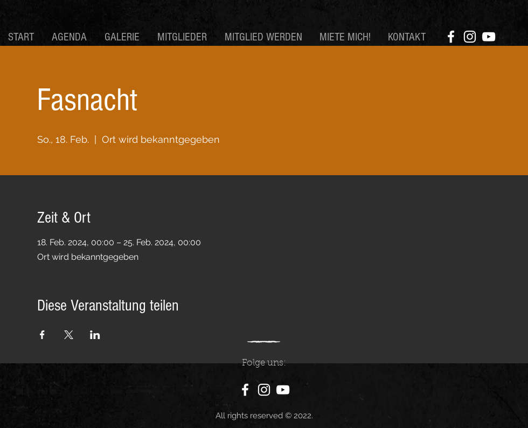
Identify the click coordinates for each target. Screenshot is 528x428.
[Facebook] (451, 37)
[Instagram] (470, 37)
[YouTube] (489, 37)
